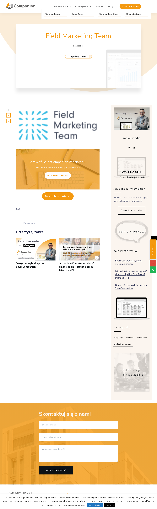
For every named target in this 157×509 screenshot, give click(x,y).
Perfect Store (142, 338)
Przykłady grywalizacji (122, 344)
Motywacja (118, 338)
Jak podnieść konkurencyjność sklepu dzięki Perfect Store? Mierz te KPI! (79, 256)
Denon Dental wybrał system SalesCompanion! (131, 286)
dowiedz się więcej (95, 505)
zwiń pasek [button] (110, 505)
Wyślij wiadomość (56, 470)
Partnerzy (129, 338)
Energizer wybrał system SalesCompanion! (36, 256)
